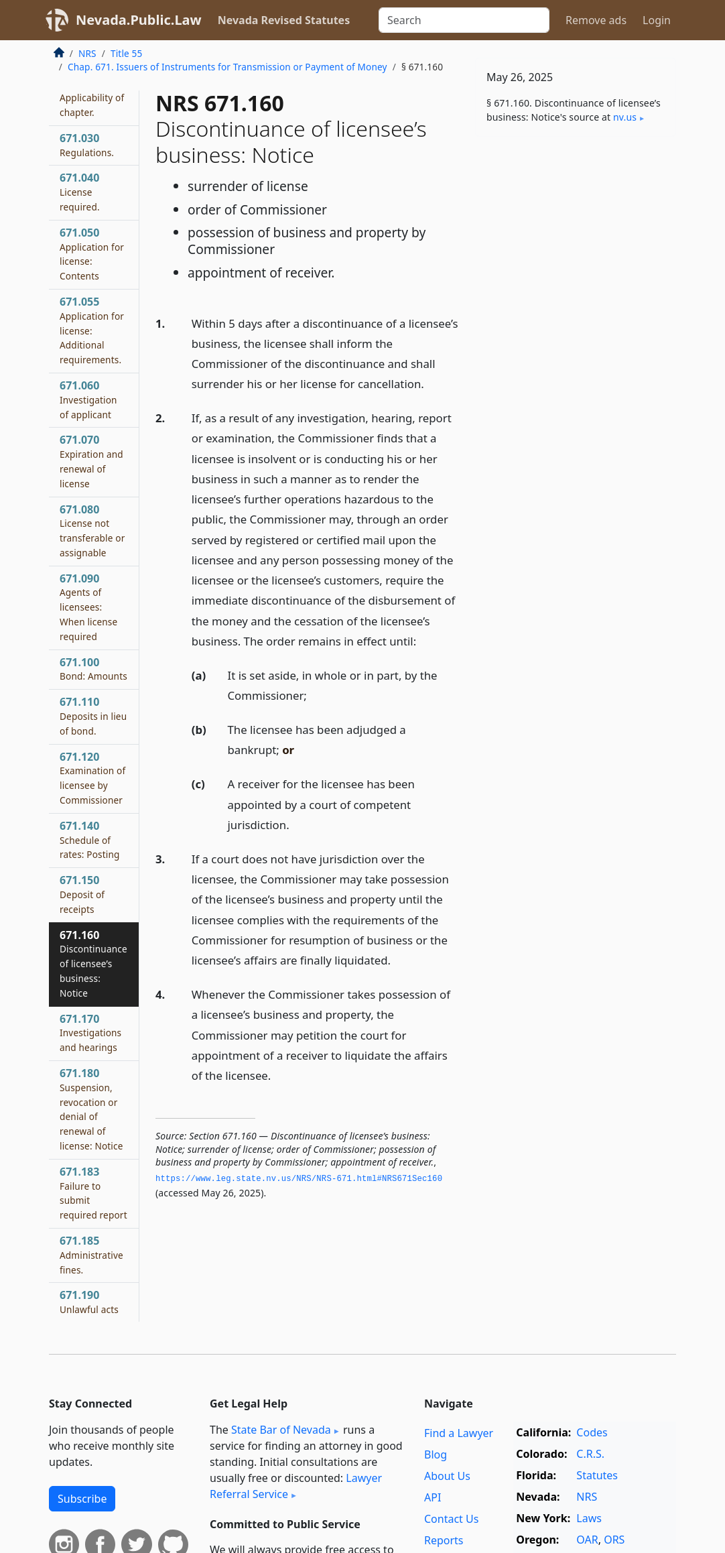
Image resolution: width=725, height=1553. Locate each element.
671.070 (91, 460)
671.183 (93, 1192)
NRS (87, 53)
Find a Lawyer (458, 1433)
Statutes (597, 1475)
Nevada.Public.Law (139, 20)
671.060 (88, 399)
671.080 (92, 530)
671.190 (89, 1302)
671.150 (82, 894)
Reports (444, 1540)
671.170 (90, 1032)
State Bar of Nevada (281, 1429)
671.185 (91, 1254)
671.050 (92, 253)
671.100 (93, 669)
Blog (435, 1454)
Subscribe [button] (82, 1498)
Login (657, 20)
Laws (589, 1518)
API (432, 1497)
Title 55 (127, 53)
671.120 (92, 777)
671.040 (80, 191)
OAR (587, 1539)
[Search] (464, 20)
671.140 (90, 839)
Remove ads (596, 20)
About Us (447, 1476)
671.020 (92, 97)
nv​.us (625, 117)
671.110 (93, 715)
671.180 (91, 1109)
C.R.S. (590, 1453)
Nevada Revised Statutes (284, 20)
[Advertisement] (575, 239)
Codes (591, 1432)
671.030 (87, 145)
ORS (614, 1539)
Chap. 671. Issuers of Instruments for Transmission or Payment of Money (227, 66)
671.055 (92, 330)
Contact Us (451, 1518)
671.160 (93, 963)
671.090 (88, 607)
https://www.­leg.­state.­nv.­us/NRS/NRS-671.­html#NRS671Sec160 (298, 1179)
